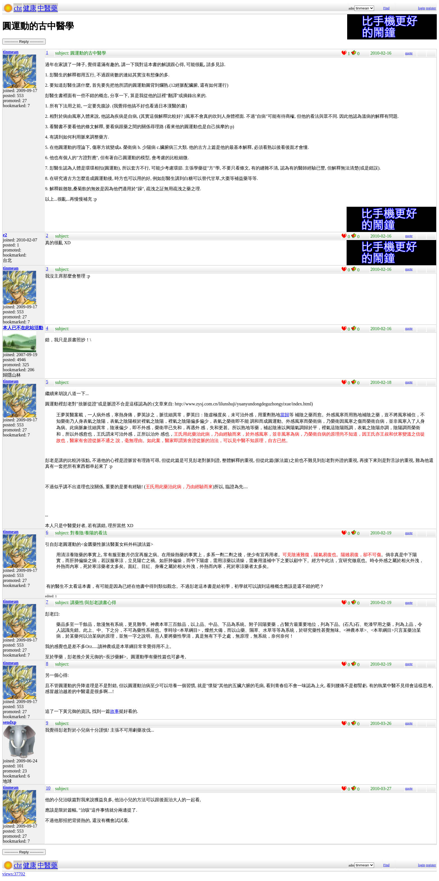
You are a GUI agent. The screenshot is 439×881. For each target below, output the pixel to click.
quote (409, 53)
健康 (29, 8)
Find (386, 8)
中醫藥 (48, 8)
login (421, 8)
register (431, 8)
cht (18, 8)
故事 (114, 711)
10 (48, 788)
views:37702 (13, 873)
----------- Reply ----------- (23, 41)
